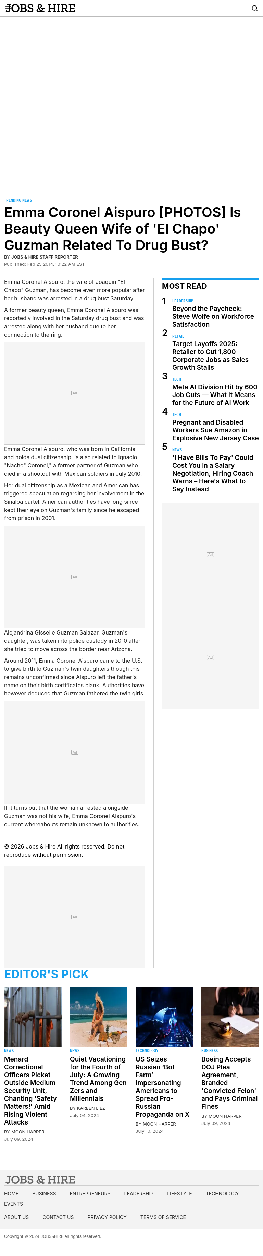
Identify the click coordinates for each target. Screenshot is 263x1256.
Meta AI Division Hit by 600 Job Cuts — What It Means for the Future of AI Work (215, 395)
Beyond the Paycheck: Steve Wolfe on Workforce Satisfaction (213, 316)
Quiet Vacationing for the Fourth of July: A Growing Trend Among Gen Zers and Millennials (98, 1079)
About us (16, 1217)
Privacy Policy (106, 1217)
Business (209, 1050)
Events (13, 1204)
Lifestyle (179, 1193)
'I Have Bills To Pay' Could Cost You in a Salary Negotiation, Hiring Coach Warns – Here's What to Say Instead (212, 473)
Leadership (182, 300)
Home (11, 1193)
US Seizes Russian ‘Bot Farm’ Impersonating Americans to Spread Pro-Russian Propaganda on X (163, 1086)
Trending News (18, 200)
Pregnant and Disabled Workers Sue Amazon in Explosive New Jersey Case (215, 430)
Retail (178, 336)
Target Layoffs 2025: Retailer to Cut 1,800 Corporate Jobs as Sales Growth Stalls (210, 356)
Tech (176, 379)
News (177, 449)
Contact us (58, 1217)
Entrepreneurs (90, 1193)
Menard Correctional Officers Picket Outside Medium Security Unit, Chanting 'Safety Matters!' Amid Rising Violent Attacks (30, 1090)
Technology (147, 1050)
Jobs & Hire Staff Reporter (44, 257)
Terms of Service (163, 1217)
